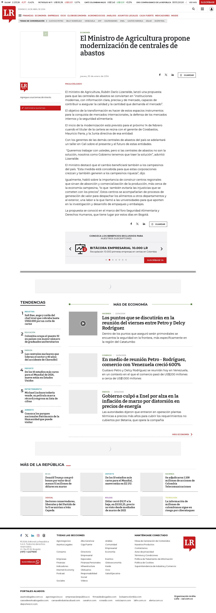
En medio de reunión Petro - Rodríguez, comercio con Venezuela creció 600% (144, 362)
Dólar (149, 21)
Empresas (61, 559)
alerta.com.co (156, 600)
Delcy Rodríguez (74, 21)
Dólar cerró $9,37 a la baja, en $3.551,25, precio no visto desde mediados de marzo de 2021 (120, 506)
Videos (84, 580)
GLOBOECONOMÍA (76, 15)
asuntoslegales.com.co (31, 597)
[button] (69, 249)
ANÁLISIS (111, 15)
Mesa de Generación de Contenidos (152, 541)
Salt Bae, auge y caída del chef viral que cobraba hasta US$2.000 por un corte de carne (42, 319)
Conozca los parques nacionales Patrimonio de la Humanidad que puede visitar (42, 418)
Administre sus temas (33, 108)
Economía (110, 552)
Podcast (61, 573)
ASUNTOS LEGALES (128, 15)
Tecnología (171, 498)
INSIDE (174, 15)
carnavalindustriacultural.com (65, 600)
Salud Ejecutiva (112, 573)
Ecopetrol (160, 21)
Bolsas (108, 498)
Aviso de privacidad (144, 552)
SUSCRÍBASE (207, 2)
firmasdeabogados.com (104, 597)
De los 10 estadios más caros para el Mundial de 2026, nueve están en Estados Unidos (42, 376)
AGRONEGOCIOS (96, 15)
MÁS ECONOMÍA (180, 434)
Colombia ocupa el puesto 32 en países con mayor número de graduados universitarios (42, 339)
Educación (30, 332)
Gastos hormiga (135, 21)
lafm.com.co (140, 600)
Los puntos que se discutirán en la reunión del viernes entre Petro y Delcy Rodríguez (143, 323)
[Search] (193, 9)
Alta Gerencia (87, 541)
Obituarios (86, 570)
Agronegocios (63, 541)
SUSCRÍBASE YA (155, 260)
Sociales (61, 580)
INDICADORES (162, 15)
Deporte (29, 368)
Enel (122, 21)
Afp (99, 21)
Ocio (107, 570)
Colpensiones (110, 21)
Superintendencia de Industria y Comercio (155, 566)
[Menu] (20, 15)
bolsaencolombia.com (130, 597)
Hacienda (169, 474)
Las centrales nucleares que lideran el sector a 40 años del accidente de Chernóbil (42, 357)
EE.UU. (48, 474)
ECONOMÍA (40, 15)
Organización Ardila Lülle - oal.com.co (185, 597)
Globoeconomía (113, 562)
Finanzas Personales (90, 562)
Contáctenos (141, 548)
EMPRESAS (53, 15)
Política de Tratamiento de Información (154, 559)
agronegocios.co (54, 597)
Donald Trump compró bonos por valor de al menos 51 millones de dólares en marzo (59, 482)
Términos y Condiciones (146, 555)
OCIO (63, 15)
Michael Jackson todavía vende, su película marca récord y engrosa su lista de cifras (41, 397)
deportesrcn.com (29, 604)
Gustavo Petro (56, 21)
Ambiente (29, 410)
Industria (29, 312)
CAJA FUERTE (147, 15)
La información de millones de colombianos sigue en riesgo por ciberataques (180, 506)
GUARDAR (187, 75)
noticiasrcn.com (123, 600)
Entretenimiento (33, 389)
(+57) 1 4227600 (28, 552)
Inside (108, 566)
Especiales (86, 559)
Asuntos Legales (64, 544)
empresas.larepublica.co (78, 597)
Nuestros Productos (144, 544)
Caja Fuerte (86, 544)
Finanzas (61, 562)
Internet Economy (65, 570)
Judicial (49, 498)
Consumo (61, 552)
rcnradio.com (105, 600)
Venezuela (90, 21)
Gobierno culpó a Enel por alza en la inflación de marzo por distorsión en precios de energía (141, 401)
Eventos (109, 559)
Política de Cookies (144, 562)
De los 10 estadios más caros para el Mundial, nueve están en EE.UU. (118, 480)
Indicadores (62, 566)
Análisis (108, 541)
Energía (28, 350)
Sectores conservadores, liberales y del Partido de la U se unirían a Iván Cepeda (60, 506)
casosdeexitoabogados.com (34, 600)
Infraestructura (88, 566)
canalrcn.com (89, 600)
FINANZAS (28, 15)
